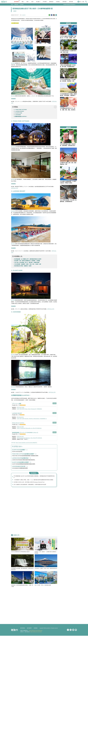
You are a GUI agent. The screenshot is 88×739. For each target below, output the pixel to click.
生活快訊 (58, 1)
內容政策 (35, 630)
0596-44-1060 (20, 426)
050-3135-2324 (20, 407)
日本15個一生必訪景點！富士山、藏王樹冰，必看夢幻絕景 (26, 262)
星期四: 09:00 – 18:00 (22, 439)
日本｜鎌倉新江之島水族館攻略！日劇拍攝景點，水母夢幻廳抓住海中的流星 (31, 486)
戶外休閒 (45, 1)
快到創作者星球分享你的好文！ (69, 4)
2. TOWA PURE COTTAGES (20, 109)
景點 (23, 1)
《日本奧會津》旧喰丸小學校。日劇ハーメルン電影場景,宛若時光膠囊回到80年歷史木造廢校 (34, 480)
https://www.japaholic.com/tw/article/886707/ (26, 442)
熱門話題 (65, 1)
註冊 (83, 1)
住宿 (32, 1)
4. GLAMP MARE (18, 112)
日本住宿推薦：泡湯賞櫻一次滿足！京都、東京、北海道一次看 (27, 264)
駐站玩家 (71, 1)
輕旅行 (4, 2)
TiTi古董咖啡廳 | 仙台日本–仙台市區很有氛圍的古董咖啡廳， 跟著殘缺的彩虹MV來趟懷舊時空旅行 (34, 476)
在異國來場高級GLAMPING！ (20, 116)
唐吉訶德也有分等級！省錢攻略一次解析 (22, 265)
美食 (27, 1)
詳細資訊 (54, 403)
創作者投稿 (22, 630)
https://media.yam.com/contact (36, 633)
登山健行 (38, 1)
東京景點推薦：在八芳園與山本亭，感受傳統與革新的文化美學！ (28, 259)
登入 (80, 1)
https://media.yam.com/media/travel (35, 632)
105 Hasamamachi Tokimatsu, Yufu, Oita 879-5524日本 (29, 437)
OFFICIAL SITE (14, 188)
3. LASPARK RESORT (19, 111)
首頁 (12, 4)
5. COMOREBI (17, 114)
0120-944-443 (20, 436)
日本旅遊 (21, 4)
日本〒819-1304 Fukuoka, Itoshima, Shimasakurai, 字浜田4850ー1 (32, 418)
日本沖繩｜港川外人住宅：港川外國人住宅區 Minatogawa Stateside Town (30, 484)
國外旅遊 (51, 1)
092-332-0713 (20, 417)
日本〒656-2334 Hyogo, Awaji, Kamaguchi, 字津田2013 (29, 408)
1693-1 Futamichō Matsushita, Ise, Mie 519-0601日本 (29, 428)
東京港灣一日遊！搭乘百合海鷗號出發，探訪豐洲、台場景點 (27, 260)
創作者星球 (16, 1)
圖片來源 (13, 63)
